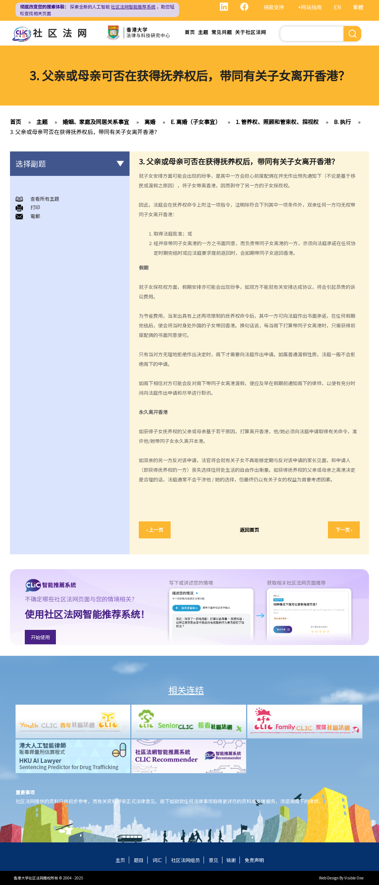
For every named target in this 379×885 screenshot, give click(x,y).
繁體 (358, 7)
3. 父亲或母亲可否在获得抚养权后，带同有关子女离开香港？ (85, 132)
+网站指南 (310, 7)
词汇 (157, 860)
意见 (213, 860)
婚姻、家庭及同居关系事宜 (96, 122)
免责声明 (254, 860)
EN (337, 7)
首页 (190, 32)
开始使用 (40, 637)
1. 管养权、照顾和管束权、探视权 (277, 122)
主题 (203, 32)
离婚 (149, 122)
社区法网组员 (185, 860)
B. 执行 (342, 122)
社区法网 (62, 32)
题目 (139, 860)
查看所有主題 (44, 198)
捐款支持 (274, 7)
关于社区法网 (250, 32)
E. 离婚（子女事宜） (196, 122)
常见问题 (221, 32)
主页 (120, 860)
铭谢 (231, 860)
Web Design (329, 878)
